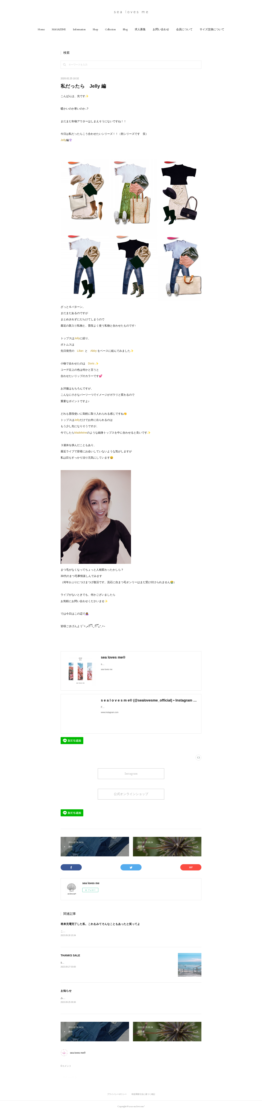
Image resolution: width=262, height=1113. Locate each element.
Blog (125, 29)
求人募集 (140, 29)
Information (79, 29)
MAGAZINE (59, 29)
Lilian (80, 350)
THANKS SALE (70, 955)
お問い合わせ (161, 29)
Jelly (63, 140)
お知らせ (66, 991)
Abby (93, 350)
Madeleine (80, 432)
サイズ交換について (212, 29)
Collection (110, 29)
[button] (41, 29)
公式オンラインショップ (131, 794)
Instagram (131, 773)
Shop (95, 29)
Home (41, 29)
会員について (184, 29)
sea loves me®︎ (78, 1053)
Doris (91, 363)
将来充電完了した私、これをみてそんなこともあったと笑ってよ (100, 924)
